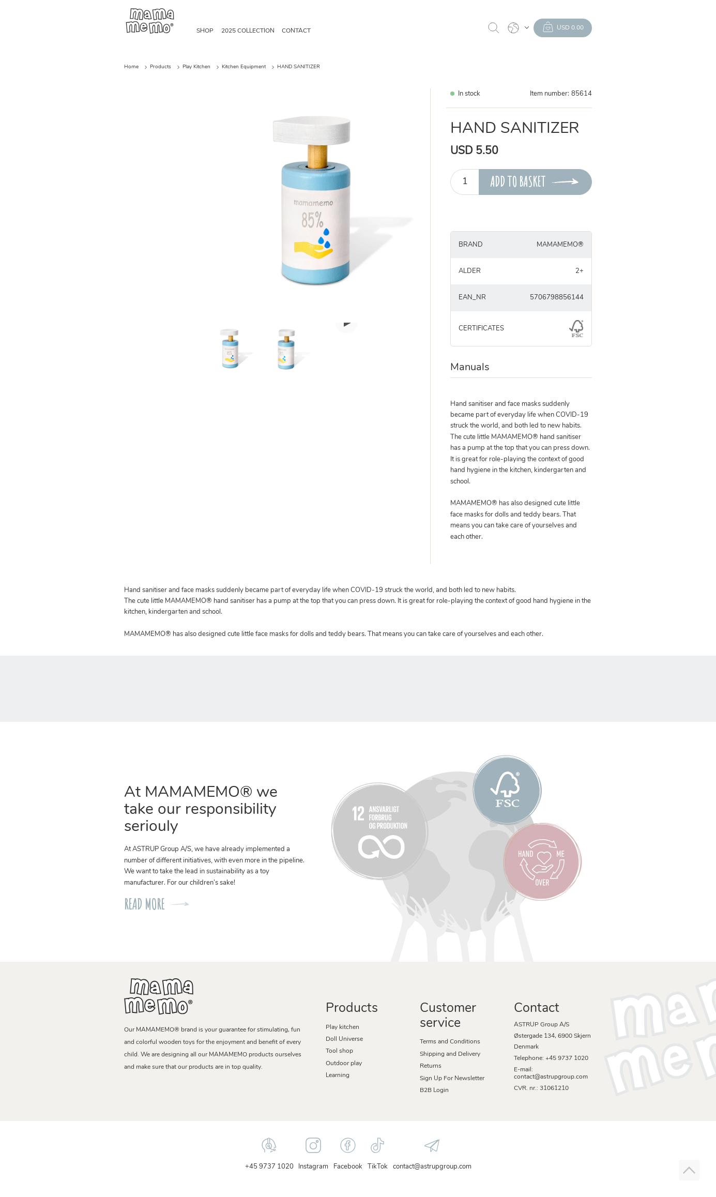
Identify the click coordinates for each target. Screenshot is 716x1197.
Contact (296, 31)
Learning (337, 1075)
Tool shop (339, 1051)
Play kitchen (342, 1027)
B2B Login (434, 1090)
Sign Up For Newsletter (452, 1078)
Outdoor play (344, 1063)
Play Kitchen (196, 67)
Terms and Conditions (450, 1042)
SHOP (205, 31)
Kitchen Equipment (244, 67)
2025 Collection (248, 31)
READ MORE (144, 904)
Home (131, 67)
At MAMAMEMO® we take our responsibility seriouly (201, 810)
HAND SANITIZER (298, 67)
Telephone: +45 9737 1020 (551, 1058)
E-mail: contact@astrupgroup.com (551, 1073)
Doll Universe (344, 1039)
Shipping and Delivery (450, 1054)
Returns (430, 1066)
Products (160, 67)
